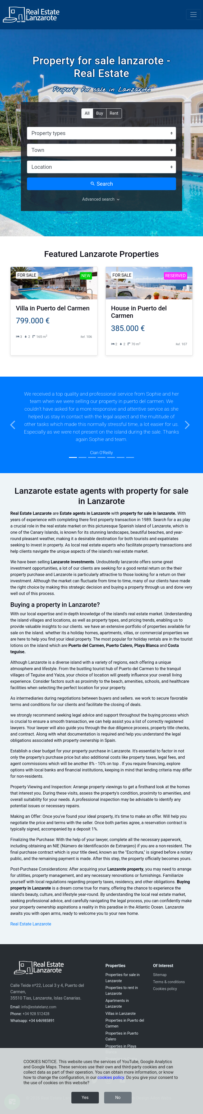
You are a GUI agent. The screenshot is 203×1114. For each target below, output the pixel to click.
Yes (85, 1097)
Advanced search (98, 199)
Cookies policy (165, 989)
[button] (15, 425)
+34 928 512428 (36, 1014)
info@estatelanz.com (38, 1007)
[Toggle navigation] (193, 14)
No (118, 1097)
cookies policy (111, 1077)
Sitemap (160, 975)
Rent (114, 113)
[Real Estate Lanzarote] (31, 14)
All (87, 113)
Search (101, 184)
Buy (99, 113)
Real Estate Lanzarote (30, 923)
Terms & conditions (169, 982)
